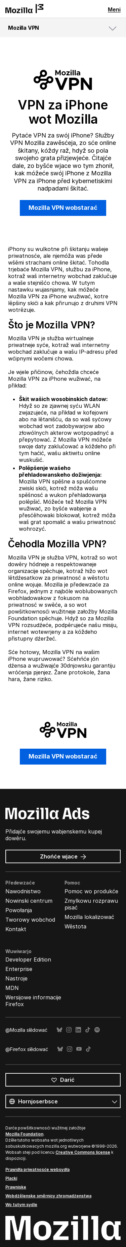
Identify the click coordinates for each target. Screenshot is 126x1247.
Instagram (69, 1030)
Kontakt (15, 929)
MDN (12, 987)
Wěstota (75, 926)
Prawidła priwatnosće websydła (37, 1169)
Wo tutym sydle (21, 1204)
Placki (11, 1178)
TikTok (88, 1030)
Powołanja (18, 910)
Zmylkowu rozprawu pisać (91, 904)
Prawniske (15, 1187)
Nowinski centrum (28, 900)
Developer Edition (28, 959)
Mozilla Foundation (24, 1134)
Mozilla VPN (23, 27)
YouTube (79, 1049)
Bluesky (59, 1030)
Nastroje (16, 978)
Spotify (97, 1030)
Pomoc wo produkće (91, 891)
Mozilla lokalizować (89, 917)
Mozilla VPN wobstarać (63, 207)
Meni (114, 9)
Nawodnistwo (23, 891)
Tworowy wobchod (30, 919)
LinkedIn (78, 1030)
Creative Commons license (82, 1152)
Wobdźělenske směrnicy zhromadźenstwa (48, 1195)
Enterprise (18, 969)
